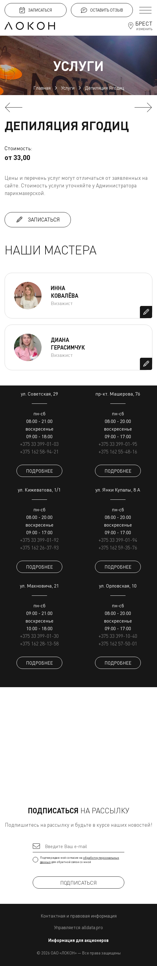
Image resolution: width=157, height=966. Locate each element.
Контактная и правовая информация (79, 915)
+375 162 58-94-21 (39, 452)
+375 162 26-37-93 (39, 548)
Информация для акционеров (78, 940)
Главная (42, 88)
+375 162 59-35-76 (117, 548)
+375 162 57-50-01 (117, 644)
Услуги (68, 88)
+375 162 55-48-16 (117, 452)
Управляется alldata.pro (78, 927)
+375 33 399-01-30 (39, 636)
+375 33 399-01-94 (117, 540)
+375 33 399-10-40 (117, 636)
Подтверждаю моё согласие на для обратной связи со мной (78, 859)
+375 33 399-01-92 (39, 540)
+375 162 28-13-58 (39, 644)
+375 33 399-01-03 (39, 444)
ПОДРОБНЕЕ (39, 471)
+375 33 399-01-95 (117, 444)
